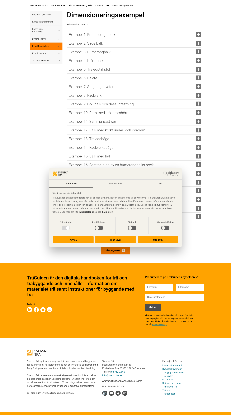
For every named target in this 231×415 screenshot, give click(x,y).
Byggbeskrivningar (172, 369)
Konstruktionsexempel (42, 22)
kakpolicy (107, 212)
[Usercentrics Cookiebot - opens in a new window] (166, 173)
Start (32, 5)
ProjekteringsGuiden (41, 14)
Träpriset (166, 390)
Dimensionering (39, 39)
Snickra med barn (171, 383)
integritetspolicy (87, 212)
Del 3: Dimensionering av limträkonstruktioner (88, 5)
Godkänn (158, 240)
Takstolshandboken (41, 60)
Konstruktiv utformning (37, 30)
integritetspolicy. (159, 324)
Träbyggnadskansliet (173, 372)
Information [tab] (115, 183)
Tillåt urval (115, 240)
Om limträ (167, 379)
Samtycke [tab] (71, 183)
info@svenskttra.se (112, 375)
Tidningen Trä (169, 386)
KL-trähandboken (40, 53)
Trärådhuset (168, 393)
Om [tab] (159, 183)
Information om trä (172, 365)
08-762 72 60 (118, 371)
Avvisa (73, 240)
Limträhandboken (58, 5)
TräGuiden (167, 376)
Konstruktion (42, 5)
